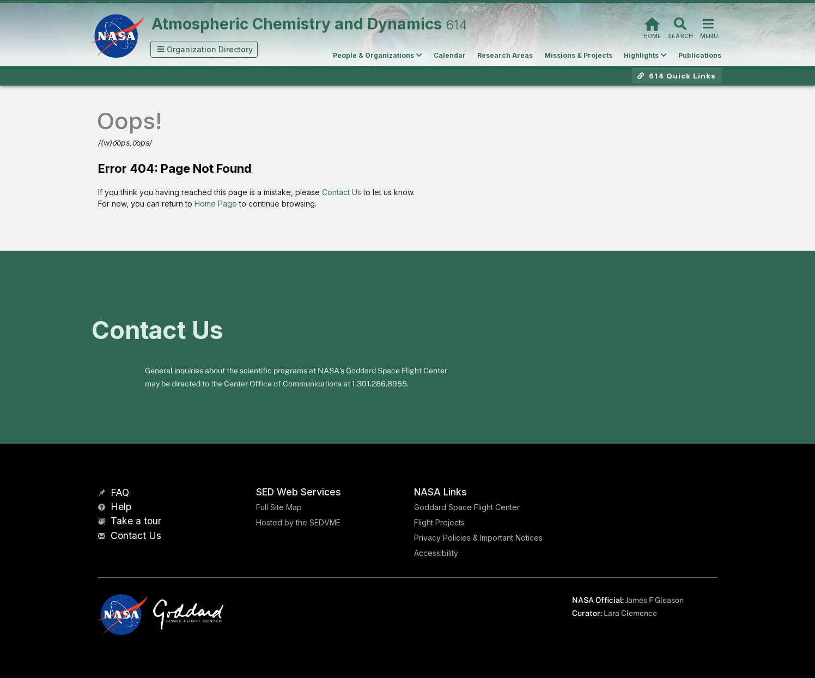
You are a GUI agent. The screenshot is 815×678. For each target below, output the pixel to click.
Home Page (215, 203)
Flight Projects (439, 522)
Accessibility (436, 553)
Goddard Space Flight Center (467, 507)
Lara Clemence (630, 613)
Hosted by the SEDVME (298, 522)
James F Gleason (654, 600)
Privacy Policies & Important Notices (478, 537)
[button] (204, 49)
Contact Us (341, 192)
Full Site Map (279, 507)
